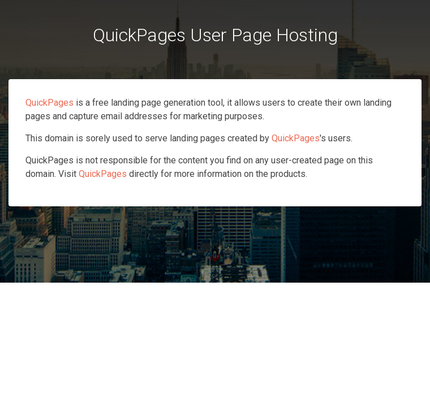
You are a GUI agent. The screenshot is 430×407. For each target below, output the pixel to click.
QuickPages (49, 102)
